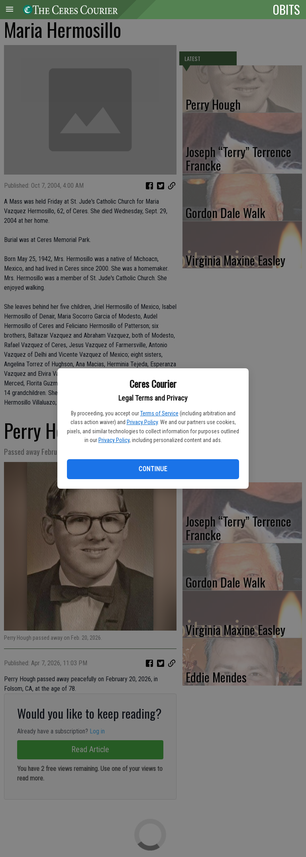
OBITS (286, 9)
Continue (153, 469)
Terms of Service (159, 413)
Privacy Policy (142, 422)
